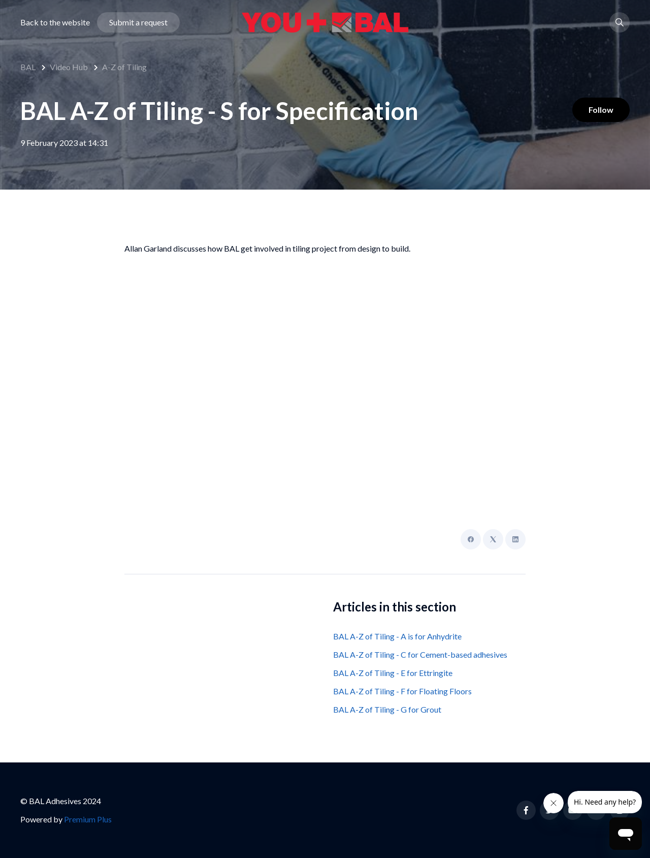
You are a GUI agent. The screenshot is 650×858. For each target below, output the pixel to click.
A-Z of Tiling (124, 67)
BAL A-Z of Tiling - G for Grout (387, 709)
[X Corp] (493, 539)
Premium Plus (88, 819)
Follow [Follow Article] (601, 109)
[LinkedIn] (515, 539)
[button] (619, 22)
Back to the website (55, 22)
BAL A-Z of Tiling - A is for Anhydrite (397, 636)
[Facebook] (471, 539)
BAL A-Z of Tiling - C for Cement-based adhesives (420, 654)
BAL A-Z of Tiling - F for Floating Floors (402, 691)
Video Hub (69, 67)
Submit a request (138, 22)
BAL (28, 67)
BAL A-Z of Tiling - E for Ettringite (392, 673)
